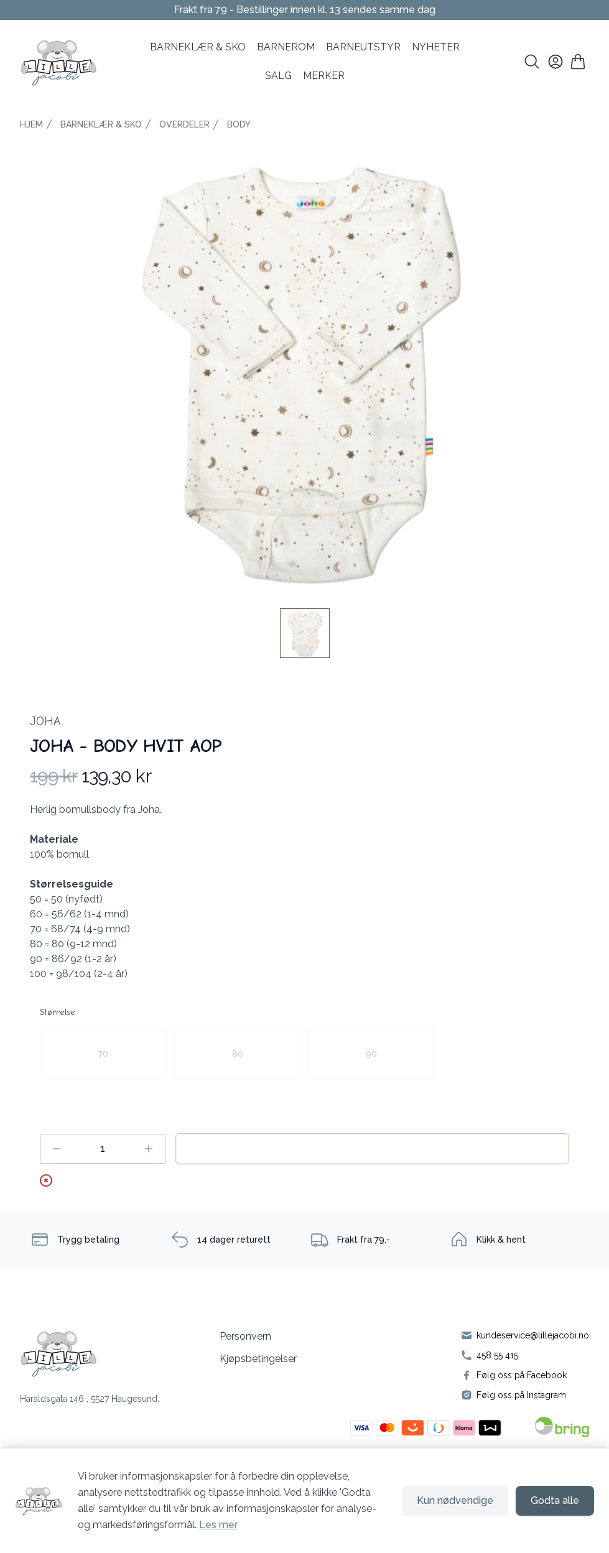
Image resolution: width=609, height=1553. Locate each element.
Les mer (218, 1525)
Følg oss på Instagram (521, 1395)
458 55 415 (497, 1355)
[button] (304, 369)
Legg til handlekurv (372, 1148)
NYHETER (436, 47)
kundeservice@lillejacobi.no (533, 1335)
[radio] (103, 1053)
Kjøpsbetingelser (258, 1359)
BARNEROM (286, 47)
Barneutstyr (363, 47)
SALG (278, 75)
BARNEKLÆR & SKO (198, 47)
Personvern (245, 1336)
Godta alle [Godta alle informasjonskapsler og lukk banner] (555, 1500)
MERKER (324, 75)
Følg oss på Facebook (522, 1375)
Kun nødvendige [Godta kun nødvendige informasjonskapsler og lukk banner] (455, 1500)
